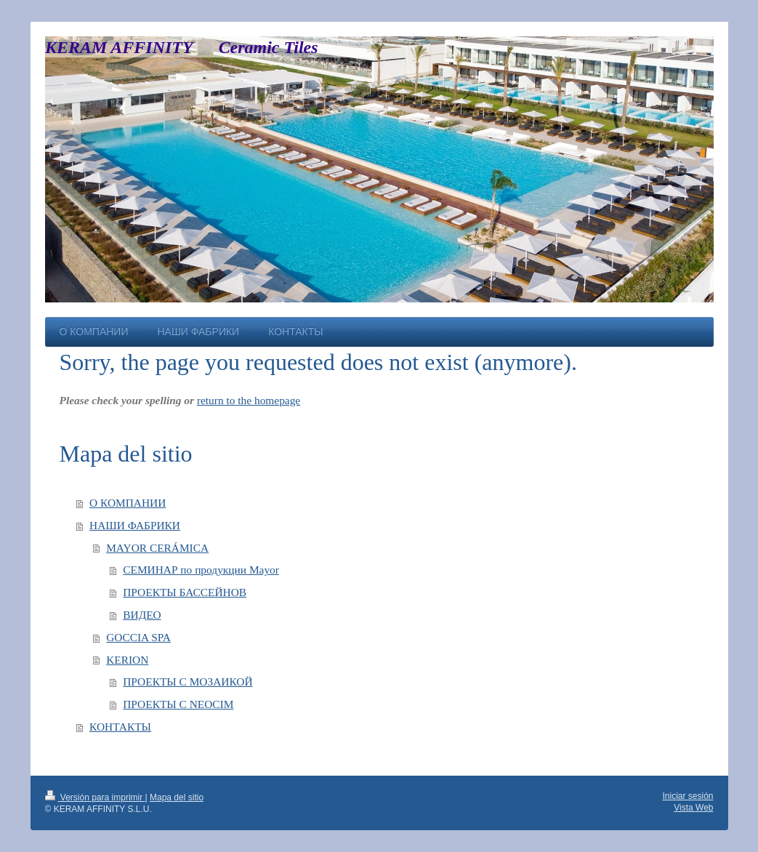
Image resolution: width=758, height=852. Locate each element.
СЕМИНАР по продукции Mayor (201, 569)
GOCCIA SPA (138, 637)
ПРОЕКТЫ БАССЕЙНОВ (184, 592)
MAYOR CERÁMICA (157, 548)
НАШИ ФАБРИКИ (134, 525)
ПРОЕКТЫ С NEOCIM (178, 704)
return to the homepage (248, 400)
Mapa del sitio (176, 797)
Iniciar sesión (687, 796)
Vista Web (693, 808)
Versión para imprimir (95, 797)
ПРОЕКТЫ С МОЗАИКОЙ (187, 681)
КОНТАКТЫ (120, 726)
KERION (127, 660)
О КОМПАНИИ (127, 503)
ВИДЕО (142, 614)
